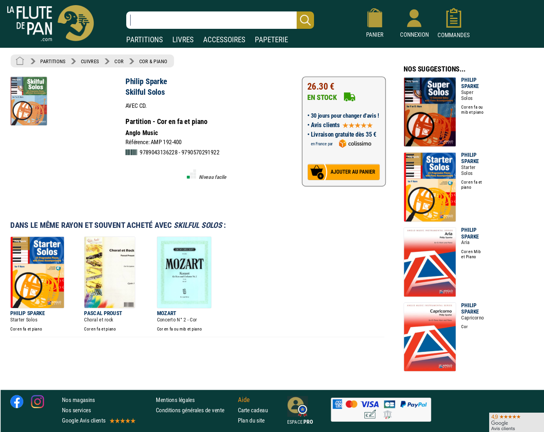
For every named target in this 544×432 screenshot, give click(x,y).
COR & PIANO (153, 61)
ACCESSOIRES (224, 39)
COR (118, 61)
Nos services (76, 410)
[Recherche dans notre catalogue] (220, 20)
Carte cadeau (253, 410)
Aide (244, 400)
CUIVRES (90, 61)
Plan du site (251, 420)
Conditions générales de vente (195, 410)
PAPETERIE (271, 39)
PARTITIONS (144, 39)
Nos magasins (78, 399)
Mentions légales (175, 399)
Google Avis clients (98, 420)
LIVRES (183, 39)
